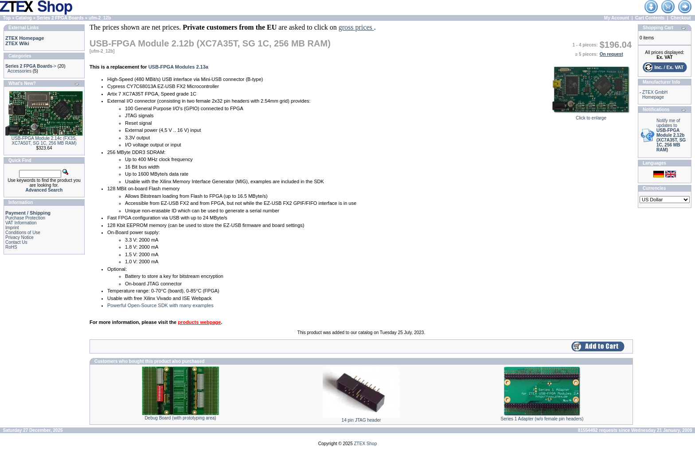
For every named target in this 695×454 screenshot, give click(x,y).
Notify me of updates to (671, 135)
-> (30, 66)
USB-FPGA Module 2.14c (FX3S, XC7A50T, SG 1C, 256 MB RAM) (44, 141)
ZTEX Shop (365, 443)
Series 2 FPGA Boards (60, 17)
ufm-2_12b (100, 17)
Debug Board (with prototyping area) (180, 418)
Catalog (24, 17)
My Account (616, 17)
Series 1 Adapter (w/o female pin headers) (542, 418)
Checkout (681, 17)
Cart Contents (649, 17)
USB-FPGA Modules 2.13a (178, 66)
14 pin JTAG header (361, 420)
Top (7, 17)
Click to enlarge (591, 116)
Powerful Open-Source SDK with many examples (160, 305)
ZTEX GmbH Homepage (655, 95)
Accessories (19, 71)
